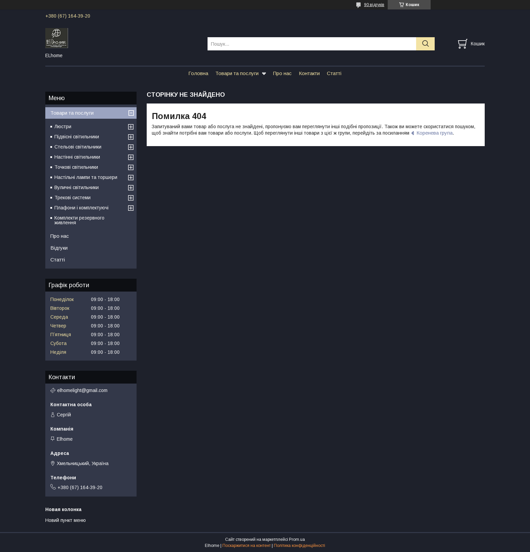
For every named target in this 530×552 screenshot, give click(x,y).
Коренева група (434, 133)
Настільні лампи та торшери (85, 177)
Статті (334, 73)
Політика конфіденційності (299, 545)
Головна (198, 73)
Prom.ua (297, 539)
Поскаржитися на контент (246, 545)
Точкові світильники (76, 167)
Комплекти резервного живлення (79, 220)
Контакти (309, 73)
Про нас (282, 73)
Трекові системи (72, 197)
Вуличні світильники (76, 187)
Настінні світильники (77, 157)
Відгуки (59, 248)
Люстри (62, 126)
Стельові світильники (77, 147)
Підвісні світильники (76, 136)
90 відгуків (374, 4)
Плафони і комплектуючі (81, 207)
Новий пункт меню (65, 520)
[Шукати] (425, 43)
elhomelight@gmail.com (82, 390)
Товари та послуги (237, 73)
